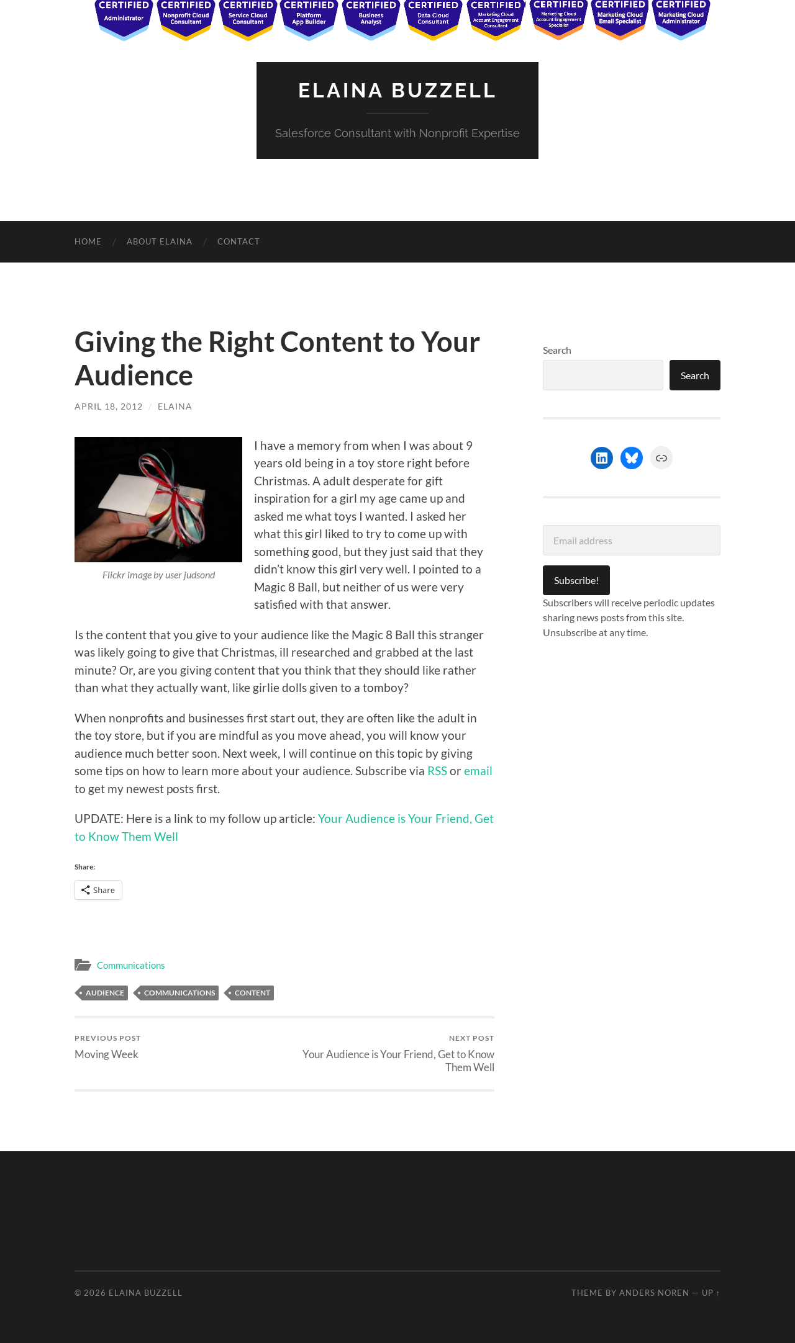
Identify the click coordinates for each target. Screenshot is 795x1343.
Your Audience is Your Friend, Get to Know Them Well (391, 1053)
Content (252, 992)
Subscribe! (576, 580)
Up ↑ (711, 1293)
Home (88, 241)
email (478, 770)
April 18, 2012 (109, 406)
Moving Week (108, 1046)
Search (557, 350)
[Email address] (631, 540)
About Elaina (160, 241)
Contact (238, 241)
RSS (437, 770)
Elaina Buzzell (397, 90)
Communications (131, 965)
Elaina (175, 406)
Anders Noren (654, 1293)
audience (105, 992)
